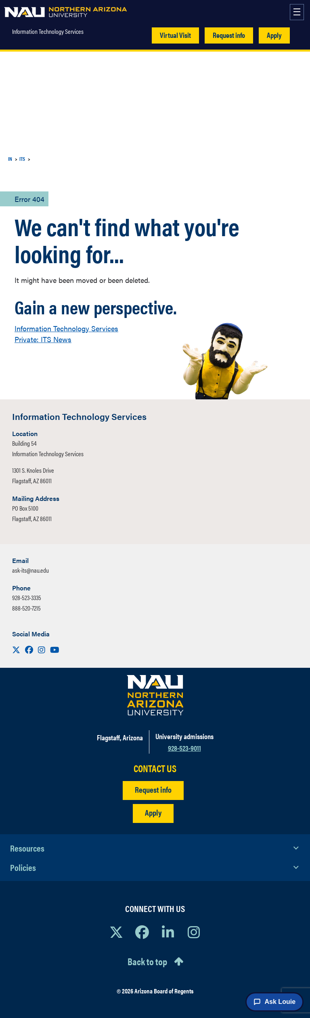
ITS (22, 158)
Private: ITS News (43, 339)
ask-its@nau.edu (30, 570)
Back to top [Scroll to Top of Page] (147, 961)
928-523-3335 (26, 597)
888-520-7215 (26, 608)
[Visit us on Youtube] (54, 649)
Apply (274, 35)
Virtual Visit (175, 35)
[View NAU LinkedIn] (168, 932)
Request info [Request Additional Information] (153, 789)
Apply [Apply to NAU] (153, 812)
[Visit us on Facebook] (30, 649)
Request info (229, 35)
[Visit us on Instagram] (42, 649)
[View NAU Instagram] (194, 932)
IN (10, 158)
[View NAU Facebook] (142, 932)
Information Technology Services (48, 31)
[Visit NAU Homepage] (155, 695)
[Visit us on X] (17, 649)
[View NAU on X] (116, 932)
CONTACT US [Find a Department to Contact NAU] (155, 768)
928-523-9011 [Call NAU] (184, 748)
